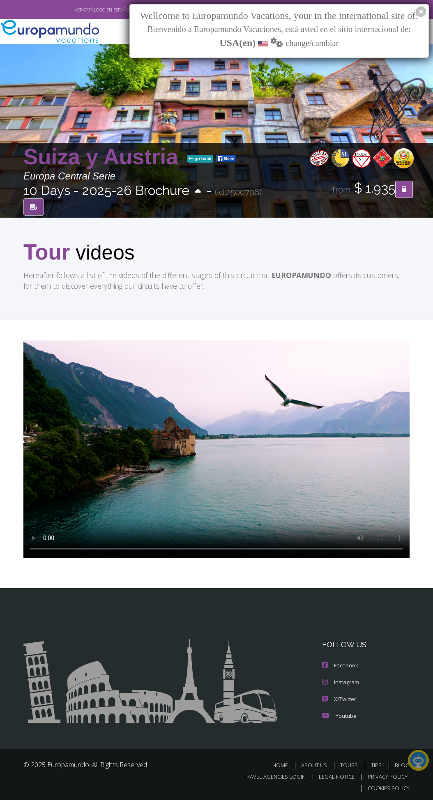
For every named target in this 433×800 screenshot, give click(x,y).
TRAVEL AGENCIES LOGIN (268, 775)
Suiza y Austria (103, 156)
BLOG (402, 763)
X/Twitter (338, 697)
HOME (283, 763)
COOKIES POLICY (387, 786)
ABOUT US (316, 763)
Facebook (339, 665)
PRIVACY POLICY (386, 775)
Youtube (338, 714)
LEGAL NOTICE (332, 775)
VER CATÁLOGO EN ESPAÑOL (84, 9)
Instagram (340, 681)
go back (200, 158)
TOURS (350, 763)
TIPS (377, 763)
